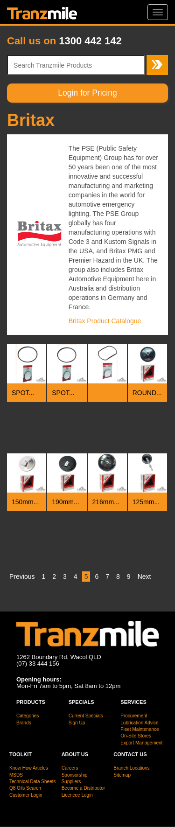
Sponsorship (75, 775)
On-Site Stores (135, 735)
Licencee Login (77, 795)
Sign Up (77, 722)
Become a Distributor (83, 788)
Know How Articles (28, 768)
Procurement (133, 715)
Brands (23, 722)
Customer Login (25, 795)
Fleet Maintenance (139, 729)
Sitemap (122, 775)
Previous (22, 576)
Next (144, 576)
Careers (70, 768)
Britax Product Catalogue (105, 321)
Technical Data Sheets (32, 781)
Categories (27, 715)
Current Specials (86, 715)
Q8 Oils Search (25, 788)
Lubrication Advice (139, 722)
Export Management (141, 742)
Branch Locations (131, 768)
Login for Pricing (87, 92)
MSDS (16, 775)
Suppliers (71, 781)
